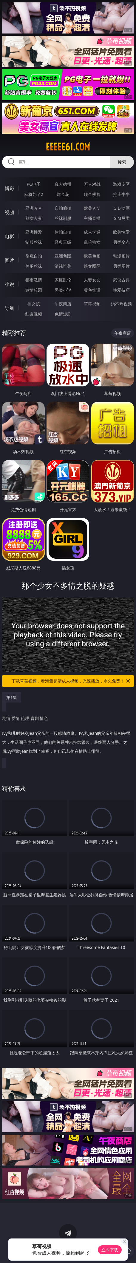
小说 (9, 284)
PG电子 (34, 184)
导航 (9, 308)
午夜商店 (63, 304)
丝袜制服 (63, 218)
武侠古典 (121, 280)
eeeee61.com (68, 147)
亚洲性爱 (33, 232)
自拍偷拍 (63, 208)
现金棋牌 (92, 194)
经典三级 (63, 242)
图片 (9, 260)
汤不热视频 (121, 304)
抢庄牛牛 (121, 194)
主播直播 (92, 218)
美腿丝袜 (33, 266)
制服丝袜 (33, 242)
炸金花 (63, 194)
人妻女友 (92, 280)
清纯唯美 (63, 266)
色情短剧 (63, 314)
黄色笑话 (92, 290)
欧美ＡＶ (92, 208)
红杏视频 (33, 314)
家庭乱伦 (63, 280)
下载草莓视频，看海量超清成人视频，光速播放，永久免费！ (71, 681)
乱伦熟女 (92, 242)
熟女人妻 (33, 218)
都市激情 (33, 280)
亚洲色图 (63, 256)
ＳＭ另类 (121, 218)
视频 (9, 212)
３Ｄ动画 (121, 208)
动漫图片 (121, 256)
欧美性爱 (121, 232)
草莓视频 (92, 304)
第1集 (11, 697)
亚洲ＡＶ (33, 208)
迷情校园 (33, 290)
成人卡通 (92, 232)
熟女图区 (92, 266)
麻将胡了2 (33, 194)
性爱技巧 (121, 290)
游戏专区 (121, 184)
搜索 (122, 162)
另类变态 (121, 242)
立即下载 (109, 1250)
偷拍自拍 (63, 232)
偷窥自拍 (33, 256)
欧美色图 (92, 256)
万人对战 (92, 184)
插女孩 (33, 304)
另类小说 (63, 290)
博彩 (9, 188)
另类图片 (121, 266)
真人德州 (63, 184)
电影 (9, 236)
